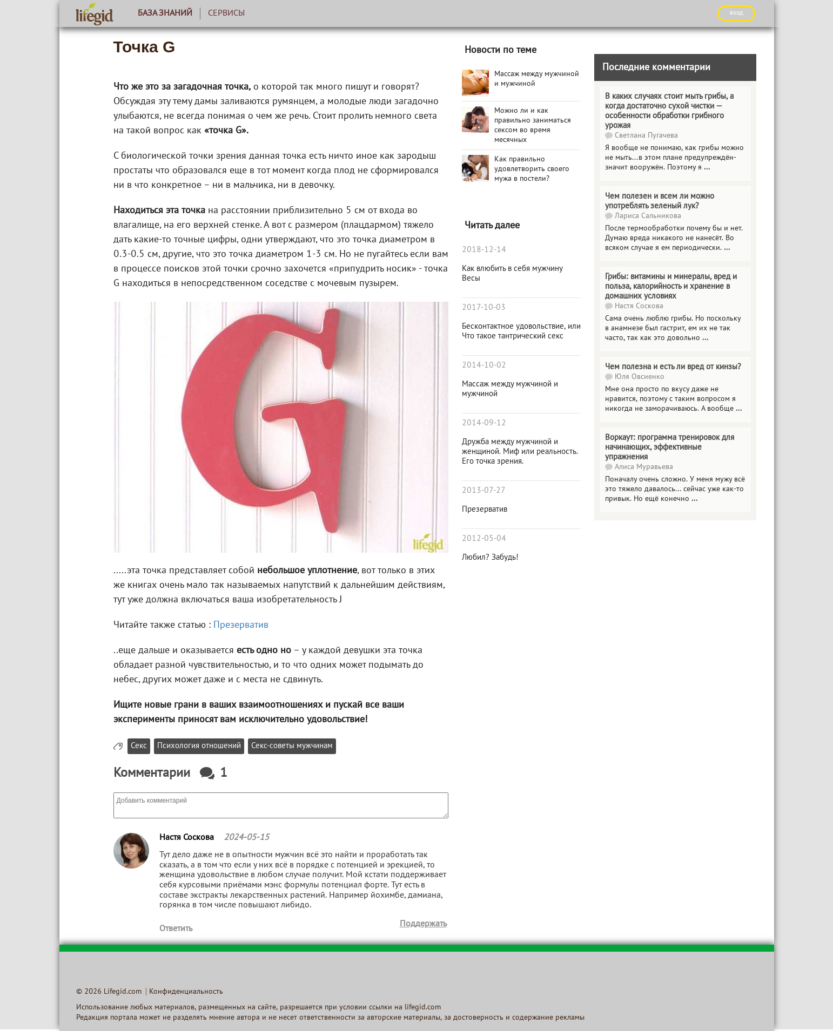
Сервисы (226, 13)
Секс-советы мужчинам (292, 746)
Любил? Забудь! (490, 557)
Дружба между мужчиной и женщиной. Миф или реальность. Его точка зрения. (520, 451)
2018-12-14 (484, 250)
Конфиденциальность (186, 991)
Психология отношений (199, 746)
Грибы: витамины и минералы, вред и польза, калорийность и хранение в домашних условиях (671, 286)
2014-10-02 (484, 365)
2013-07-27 (484, 490)
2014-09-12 (484, 423)
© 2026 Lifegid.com (109, 991)
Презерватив (240, 625)
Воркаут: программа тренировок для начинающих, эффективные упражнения (669, 447)
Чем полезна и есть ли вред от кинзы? (673, 367)
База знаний (165, 13)
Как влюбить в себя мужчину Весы (512, 273)
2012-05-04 (484, 538)
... (707, 167)
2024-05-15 (246, 838)
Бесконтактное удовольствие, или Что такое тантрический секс (521, 331)
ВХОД (736, 13)
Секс (139, 746)
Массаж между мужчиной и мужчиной (510, 389)
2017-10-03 (484, 307)
